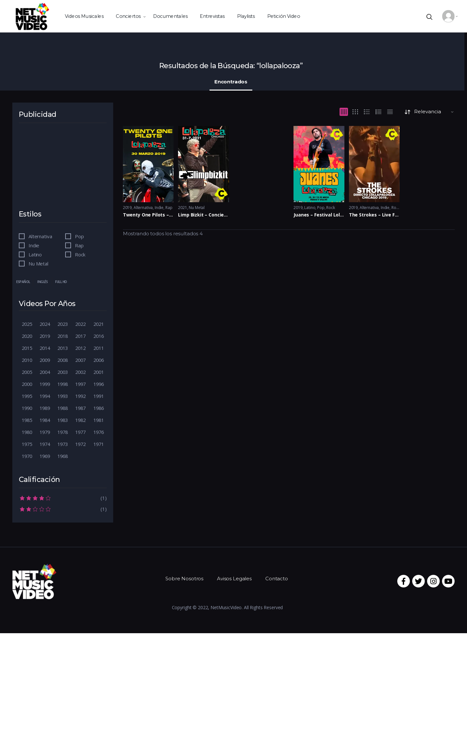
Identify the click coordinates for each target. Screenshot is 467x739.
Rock (330, 207)
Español (23, 282)
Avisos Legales (234, 578)
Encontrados (230, 82)
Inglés (42, 282)
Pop (321, 207)
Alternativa (143, 207)
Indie (159, 207)
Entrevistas (212, 16)
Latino (309, 207)
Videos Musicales (84, 16)
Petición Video (283, 16)
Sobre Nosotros (184, 578)
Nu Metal (197, 207)
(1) (63, 497)
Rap (169, 207)
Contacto (276, 578)
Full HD (61, 282)
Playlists (246, 16)
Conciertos (128, 16)
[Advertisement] (64, 170)
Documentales (170, 16)
